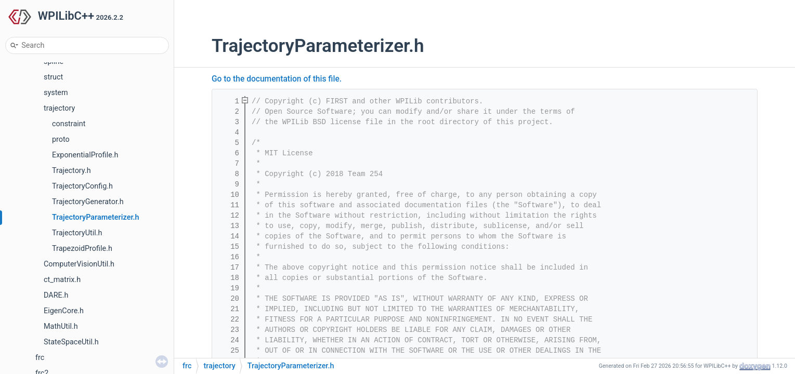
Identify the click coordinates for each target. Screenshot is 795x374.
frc (39, 357)
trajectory (59, 108)
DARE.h (56, 295)
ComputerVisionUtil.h (79, 264)
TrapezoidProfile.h (82, 248)
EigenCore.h (64, 310)
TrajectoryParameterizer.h (95, 217)
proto (61, 139)
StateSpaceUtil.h (71, 342)
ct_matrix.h (62, 279)
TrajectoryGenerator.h (88, 201)
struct (53, 77)
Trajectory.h (71, 170)
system (56, 92)
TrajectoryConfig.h (82, 186)
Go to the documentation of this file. (277, 79)
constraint (68, 123)
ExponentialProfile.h (85, 155)
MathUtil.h (61, 326)
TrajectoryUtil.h (77, 233)
